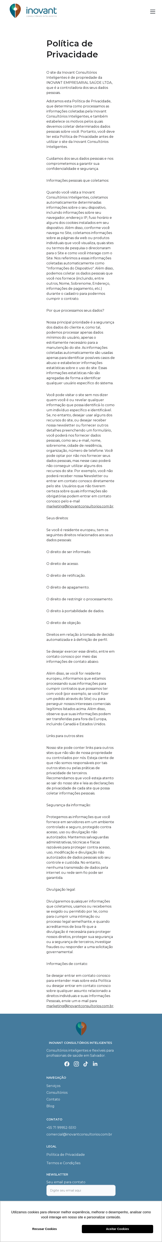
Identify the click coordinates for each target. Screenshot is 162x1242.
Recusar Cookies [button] (44, 1229)
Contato (53, 1100)
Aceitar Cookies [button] (117, 1229)
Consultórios (57, 1093)
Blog (50, 1106)
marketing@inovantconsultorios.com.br (79, 506)
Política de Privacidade (65, 1155)
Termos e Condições (63, 1163)
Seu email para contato (65, 1184)
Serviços (53, 1086)
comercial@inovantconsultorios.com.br (79, 1135)
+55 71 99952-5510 (61, 1128)
